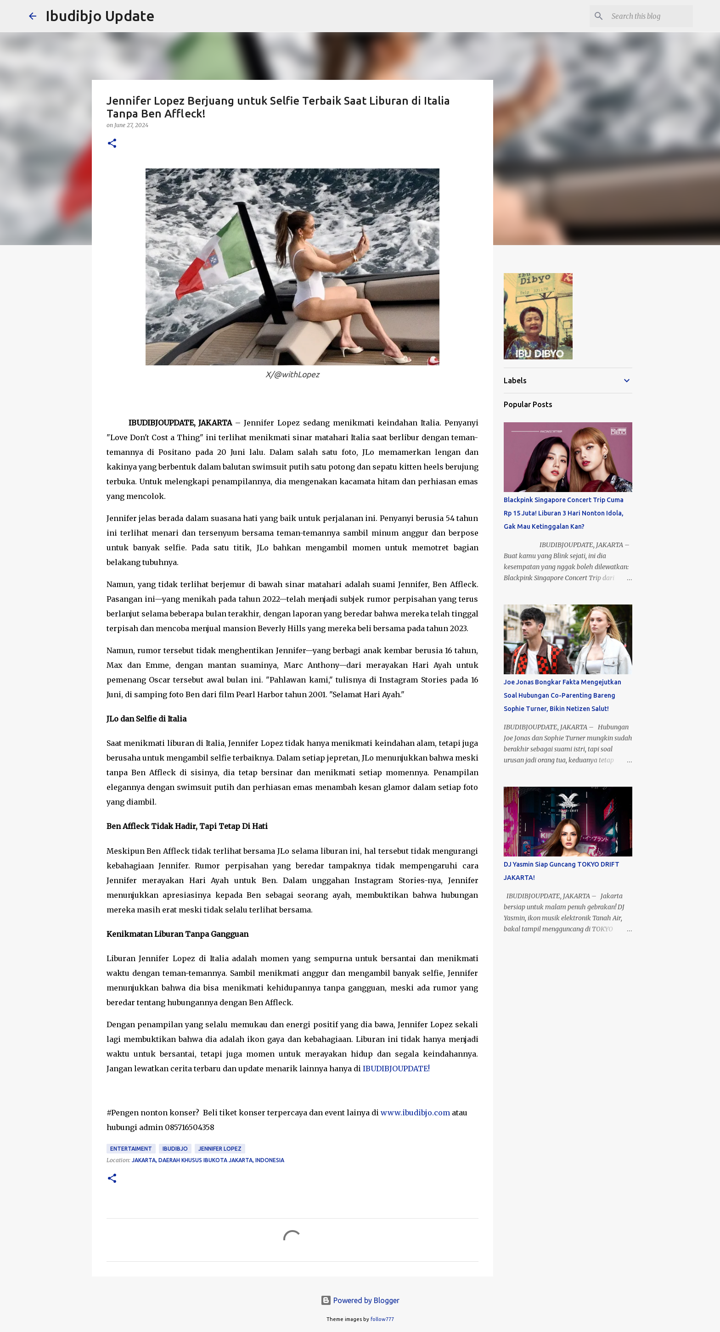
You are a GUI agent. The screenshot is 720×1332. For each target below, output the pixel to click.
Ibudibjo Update (100, 15)
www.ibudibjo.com (415, 1112)
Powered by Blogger (360, 1300)
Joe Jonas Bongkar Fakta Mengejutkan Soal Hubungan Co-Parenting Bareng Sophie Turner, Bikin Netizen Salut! (562, 695)
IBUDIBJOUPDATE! (396, 1068)
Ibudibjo (175, 1149)
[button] (112, 144)
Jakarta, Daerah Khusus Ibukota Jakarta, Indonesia (208, 1160)
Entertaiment (131, 1149)
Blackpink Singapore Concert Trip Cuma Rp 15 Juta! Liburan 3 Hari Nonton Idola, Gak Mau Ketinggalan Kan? (564, 513)
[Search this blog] (644, 16)
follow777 (382, 1319)
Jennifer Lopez (220, 1149)
